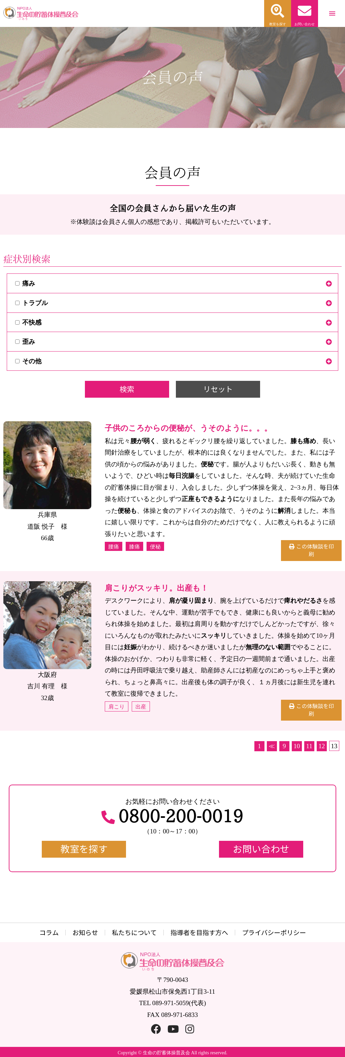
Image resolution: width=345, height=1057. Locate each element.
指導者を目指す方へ (199, 932)
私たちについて (134, 932)
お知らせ (85, 932)
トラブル (31, 302)
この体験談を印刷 (315, 550)
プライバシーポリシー (274, 932)
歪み (25, 341)
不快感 (28, 322)
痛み (25, 283)
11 (309, 746)
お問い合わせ (261, 849)
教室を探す (83, 849)
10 (296, 746)
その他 (28, 361)
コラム (49, 932)
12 (321, 746)
